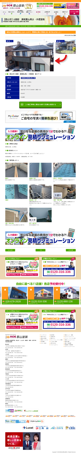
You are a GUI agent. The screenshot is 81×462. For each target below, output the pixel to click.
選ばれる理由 (43, 338)
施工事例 (38, 12)
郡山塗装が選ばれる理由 (20, 12)
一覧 (40, 250)
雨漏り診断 (67, 341)
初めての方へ (11, 12)
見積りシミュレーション (70, 339)
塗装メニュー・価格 (69, 334)
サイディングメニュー (69, 336)
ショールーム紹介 (74, 12)
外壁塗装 (23, 78)
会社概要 (43, 341)
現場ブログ (65, 12)
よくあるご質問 (54, 341)
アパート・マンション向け (70, 338)
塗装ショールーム (44, 339)
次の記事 (10, 250)
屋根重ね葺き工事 (31, 78)
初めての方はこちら (13, 274)
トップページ (43, 334)
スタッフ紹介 (43, 343)
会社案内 (56, 12)
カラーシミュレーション (70, 346)
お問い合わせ (53, 343)
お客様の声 (47, 12)
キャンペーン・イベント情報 (56, 339)
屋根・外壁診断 (68, 343)
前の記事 (71, 250)
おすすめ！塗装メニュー (29, 12)
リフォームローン (54, 344)
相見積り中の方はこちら (29, 274)
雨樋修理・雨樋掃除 (69, 344)
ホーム (4, 12)
